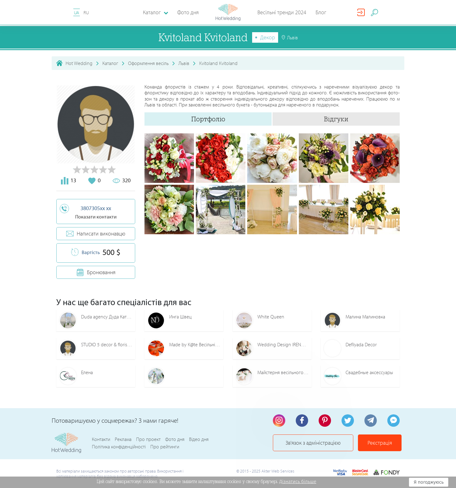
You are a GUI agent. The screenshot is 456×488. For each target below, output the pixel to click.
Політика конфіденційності (119, 446)
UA (76, 12)
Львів (184, 63)
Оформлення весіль (148, 63)
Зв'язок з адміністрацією (313, 442)
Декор (267, 37)
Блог (321, 12)
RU (86, 12)
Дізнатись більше (297, 481)
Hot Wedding (79, 63)
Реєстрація (380, 442)
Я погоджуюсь (429, 482)
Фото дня (188, 12)
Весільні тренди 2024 (281, 12)
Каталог (110, 63)
